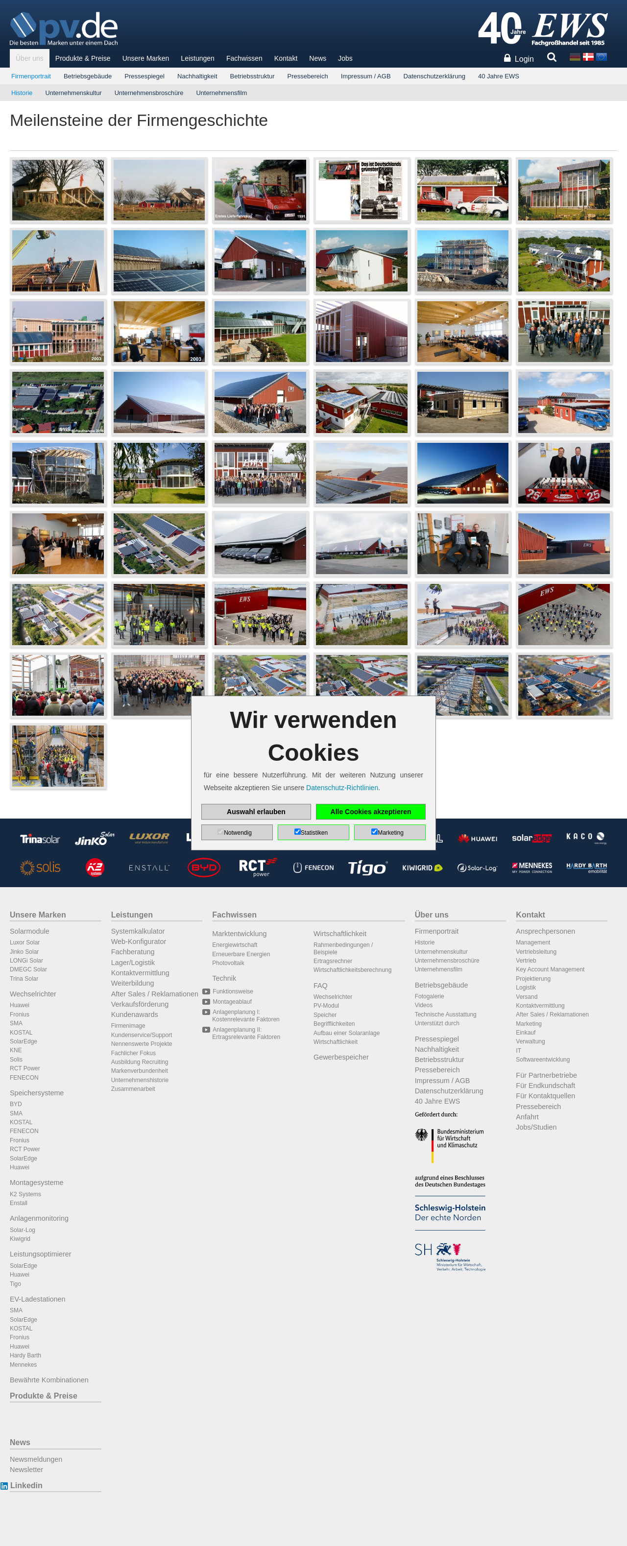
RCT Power (25, 1068)
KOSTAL (21, 1032)
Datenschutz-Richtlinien (342, 788)
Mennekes (23, 1364)
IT (518, 1050)
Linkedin (26, 1485)
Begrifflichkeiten (334, 1023)
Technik (224, 978)
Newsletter (26, 1470)
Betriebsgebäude (88, 76)
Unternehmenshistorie (140, 1080)
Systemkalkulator (138, 931)
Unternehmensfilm (221, 93)
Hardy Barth (25, 1355)
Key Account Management (550, 969)
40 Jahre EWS (498, 76)
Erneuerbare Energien (241, 954)
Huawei (19, 1005)
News (317, 58)
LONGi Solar (26, 960)
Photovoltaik (228, 963)
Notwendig (238, 832)
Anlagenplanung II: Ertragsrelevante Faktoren (246, 1033)
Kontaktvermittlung (140, 973)
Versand (526, 996)
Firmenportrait (31, 76)
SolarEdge (23, 1041)
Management (533, 942)
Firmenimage (128, 1025)
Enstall (18, 1203)
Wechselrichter (33, 994)
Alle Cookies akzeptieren (371, 811)
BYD (16, 1104)
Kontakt (285, 58)
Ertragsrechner (333, 961)
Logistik (526, 987)
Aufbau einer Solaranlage (347, 1033)
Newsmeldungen (36, 1459)
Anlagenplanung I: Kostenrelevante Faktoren (245, 1015)
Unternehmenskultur (73, 93)
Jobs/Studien (536, 1127)
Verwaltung (530, 1041)
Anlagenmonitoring (39, 1218)
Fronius (19, 1014)
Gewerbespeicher (341, 1057)
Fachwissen (244, 58)
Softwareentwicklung (543, 1059)
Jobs (345, 58)
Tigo (15, 1283)
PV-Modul (326, 1005)
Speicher (325, 1015)
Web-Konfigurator (139, 941)
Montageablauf (231, 1001)
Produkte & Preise (83, 58)
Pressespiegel (144, 76)
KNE (16, 1050)
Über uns (30, 58)
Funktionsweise (232, 991)
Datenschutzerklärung (434, 76)
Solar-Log (22, 1230)
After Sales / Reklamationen (154, 994)
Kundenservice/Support (141, 1035)
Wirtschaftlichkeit (340, 934)
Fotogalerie (429, 996)
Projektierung (533, 978)
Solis (16, 1059)
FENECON (24, 1077)
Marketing (529, 1023)
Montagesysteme (37, 1182)
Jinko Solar (24, 951)
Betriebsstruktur (252, 76)
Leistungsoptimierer (41, 1254)
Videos (424, 1005)
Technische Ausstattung (446, 1014)
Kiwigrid (20, 1238)
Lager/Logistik (133, 962)
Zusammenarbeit (133, 1089)
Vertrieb (526, 960)
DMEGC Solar (28, 969)
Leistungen (198, 58)
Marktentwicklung (239, 934)
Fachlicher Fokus (133, 1053)
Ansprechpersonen (545, 931)
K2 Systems (25, 1194)
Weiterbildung (132, 983)
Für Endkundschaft (545, 1085)
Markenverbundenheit (139, 1070)
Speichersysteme (37, 1093)
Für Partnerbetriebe (546, 1075)
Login (524, 59)
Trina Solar (24, 978)
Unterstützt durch (437, 1023)
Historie (21, 93)
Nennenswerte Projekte (141, 1043)
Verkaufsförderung (140, 1004)
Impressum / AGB (366, 76)
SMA (16, 1023)
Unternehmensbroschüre (149, 93)
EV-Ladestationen (38, 1299)
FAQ (321, 986)
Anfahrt (527, 1117)
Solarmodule (29, 931)
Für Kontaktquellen (545, 1096)
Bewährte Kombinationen (49, 1380)
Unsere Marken (145, 58)
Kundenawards (134, 1014)
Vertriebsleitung (536, 951)
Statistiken (314, 832)
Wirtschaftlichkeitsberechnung (352, 969)
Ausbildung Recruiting (140, 1062)
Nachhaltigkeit (197, 76)
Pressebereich (308, 76)
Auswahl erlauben (256, 811)
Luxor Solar (25, 942)
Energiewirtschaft (234, 945)
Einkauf (525, 1032)
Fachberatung (133, 952)
